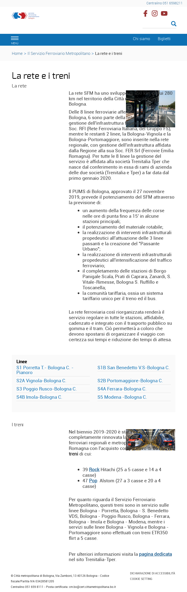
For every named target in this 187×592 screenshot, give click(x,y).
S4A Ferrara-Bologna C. (121, 389)
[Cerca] (159, 24)
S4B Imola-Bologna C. (39, 397)
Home (17, 53)
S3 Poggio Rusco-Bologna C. (46, 389)
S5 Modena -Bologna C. (122, 397)
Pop (93, 480)
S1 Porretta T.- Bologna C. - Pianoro (45, 370)
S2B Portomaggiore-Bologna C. (130, 380)
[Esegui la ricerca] (173, 24)
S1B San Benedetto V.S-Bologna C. (133, 367)
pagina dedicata (155, 554)
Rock (94, 469)
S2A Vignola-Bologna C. (41, 380)
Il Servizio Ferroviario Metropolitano (59, 53)
